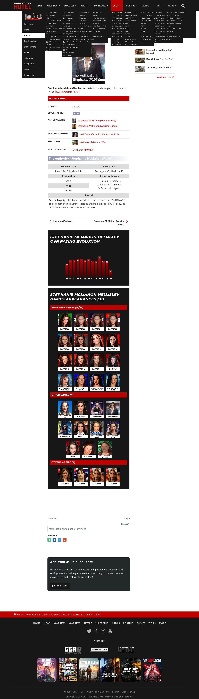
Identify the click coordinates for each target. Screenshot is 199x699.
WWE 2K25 (69, 5)
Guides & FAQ (30, 41)
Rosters (130, 5)
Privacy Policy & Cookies (97, 691)
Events (145, 5)
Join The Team (59, 585)
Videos (27, 52)
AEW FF (84, 5)
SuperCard (100, 5)
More (171, 5)
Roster (27, 35)
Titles (158, 5)
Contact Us (78, 691)
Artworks (28, 58)
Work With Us (128, 691)
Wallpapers (29, 63)
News (39, 5)
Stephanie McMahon (83, 149)
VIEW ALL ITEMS (165, 77)
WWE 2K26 (52, 5)
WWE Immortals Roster (61, 28)
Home (36, 623)
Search (115, 691)
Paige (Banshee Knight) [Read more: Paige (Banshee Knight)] (158, 23)
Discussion (29, 75)
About (67, 691)
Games (116, 5)
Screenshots (30, 46)
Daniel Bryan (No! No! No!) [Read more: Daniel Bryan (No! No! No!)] (159, 59)
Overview (28, 24)
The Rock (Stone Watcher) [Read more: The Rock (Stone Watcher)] (159, 67)
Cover (27, 69)
